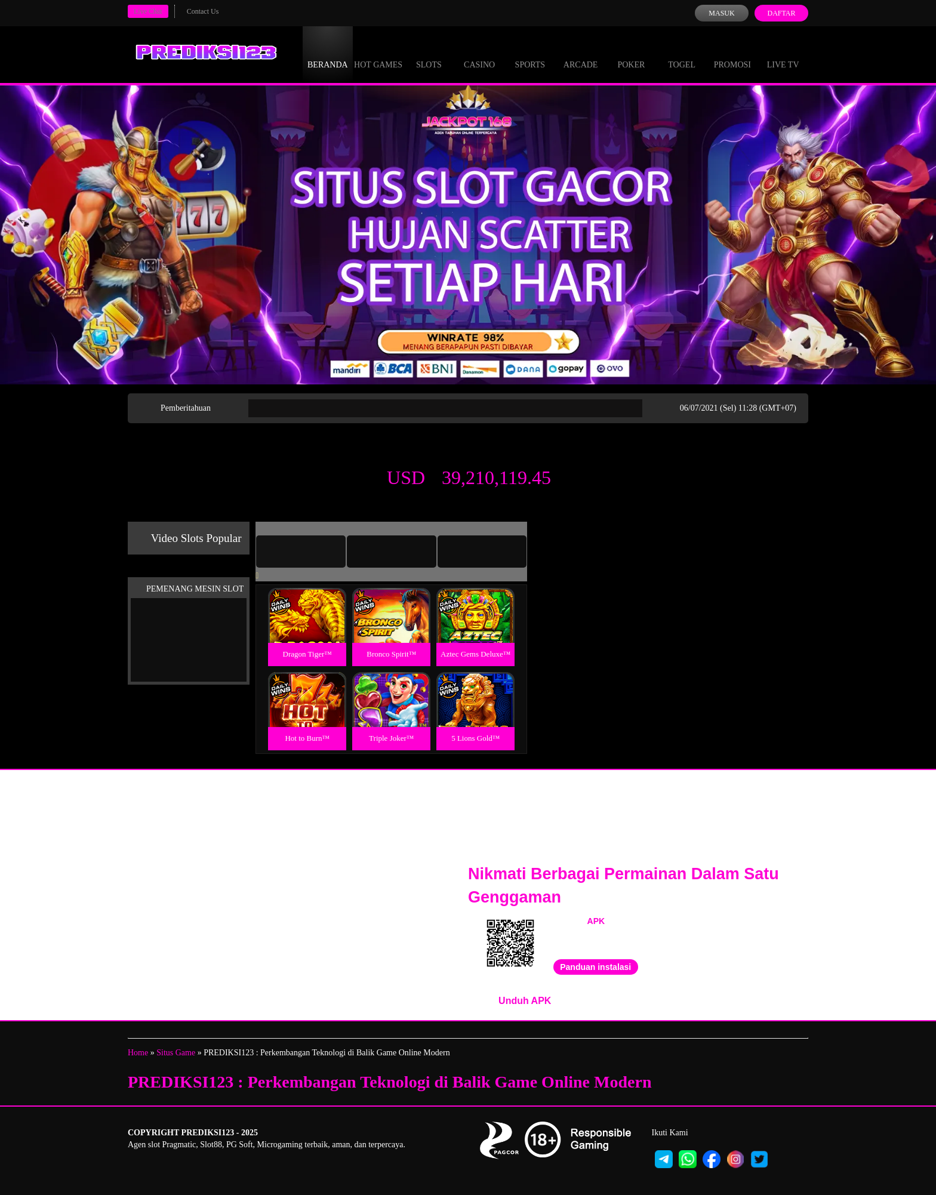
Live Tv (783, 53)
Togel (681, 53)
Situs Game (175, 1052)
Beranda (327, 53)
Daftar (781, 13)
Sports (530, 53)
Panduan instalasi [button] (595, 967)
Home (138, 1052)
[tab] (301, 551)
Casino (479, 53)
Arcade (581, 53)
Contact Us (203, 11)
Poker (631, 53)
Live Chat (148, 11)
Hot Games (378, 53)
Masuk (721, 13)
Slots (429, 53)
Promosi (732, 53)
